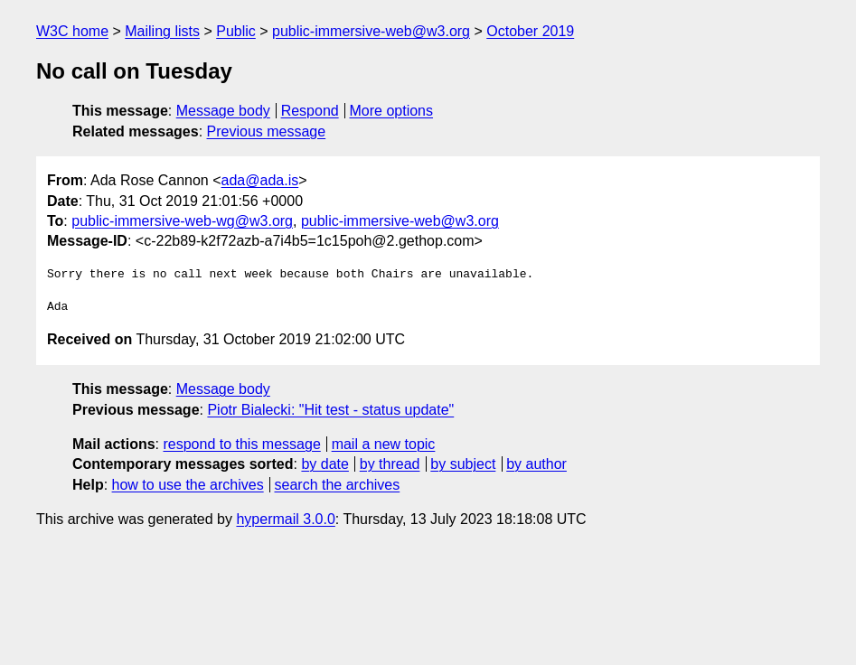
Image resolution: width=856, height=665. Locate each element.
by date (324, 464)
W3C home (72, 31)
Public (236, 31)
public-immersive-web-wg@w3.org (182, 221)
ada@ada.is (260, 180)
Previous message (266, 131)
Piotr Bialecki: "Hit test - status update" (330, 409)
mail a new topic (384, 444)
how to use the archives (188, 484)
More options (392, 110)
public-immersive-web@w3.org (371, 31)
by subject (462, 464)
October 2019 (530, 31)
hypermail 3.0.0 (285, 519)
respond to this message (241, 444)
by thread (390, 464)
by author (536, 464)
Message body (223, 110)
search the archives (337, 484)
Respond (310, 110)
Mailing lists (162, 31)
